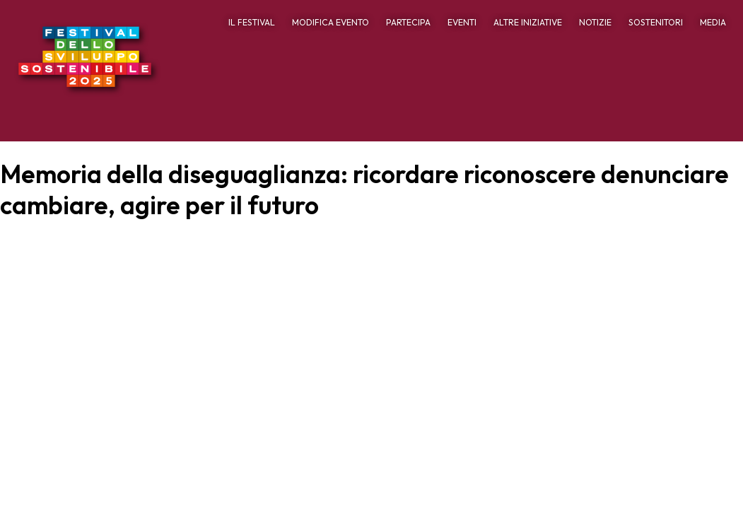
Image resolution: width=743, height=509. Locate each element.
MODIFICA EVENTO (330, 22)
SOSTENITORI (655, 22)
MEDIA (713, 22)
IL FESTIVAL (251, 22)
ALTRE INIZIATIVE (527, 22)
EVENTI (461, 22)
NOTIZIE (595, 22)
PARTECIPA (408, 22)
